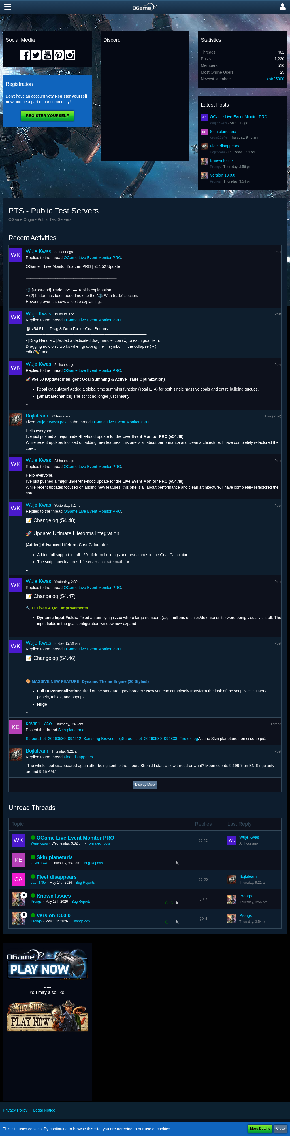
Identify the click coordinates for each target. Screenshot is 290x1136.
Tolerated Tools (98, 843)
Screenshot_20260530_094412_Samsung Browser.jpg (74, 738)
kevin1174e (218, 137)
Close (280, 1129)
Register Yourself (47, 115)
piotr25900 (275, 79)
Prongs (215, 167)
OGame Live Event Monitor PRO (238, 117)
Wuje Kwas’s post (51, 422)
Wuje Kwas (218, 123)
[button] (7, 7)
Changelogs (81, 921)
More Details (260, 1129)
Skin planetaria (223, 131)
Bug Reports (93, 863)
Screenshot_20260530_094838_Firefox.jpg (160, 738)
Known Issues (222, 160)
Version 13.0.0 (222, 175)
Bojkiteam (217, 152)
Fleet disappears (224, 146)
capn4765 (38, 883)
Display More (145, 785)
